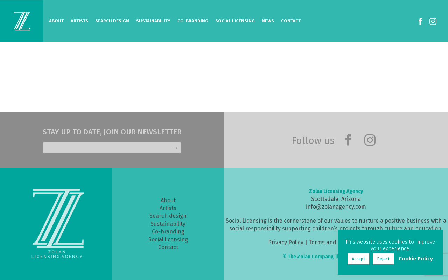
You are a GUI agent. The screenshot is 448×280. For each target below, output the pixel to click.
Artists (79, 21)
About (56, 21)
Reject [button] (383, 258)
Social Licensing (235, 21)
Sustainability (153, 21)
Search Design (112, 21)
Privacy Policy (285, 242)
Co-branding (168, 231)
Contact (291, 21)
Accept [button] (358, 258)
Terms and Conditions (337, 242)
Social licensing (168, 239)
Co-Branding (192, 21)
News (268, 21)
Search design (168, 215)
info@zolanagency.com (336, 206)
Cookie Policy (416, 258)
